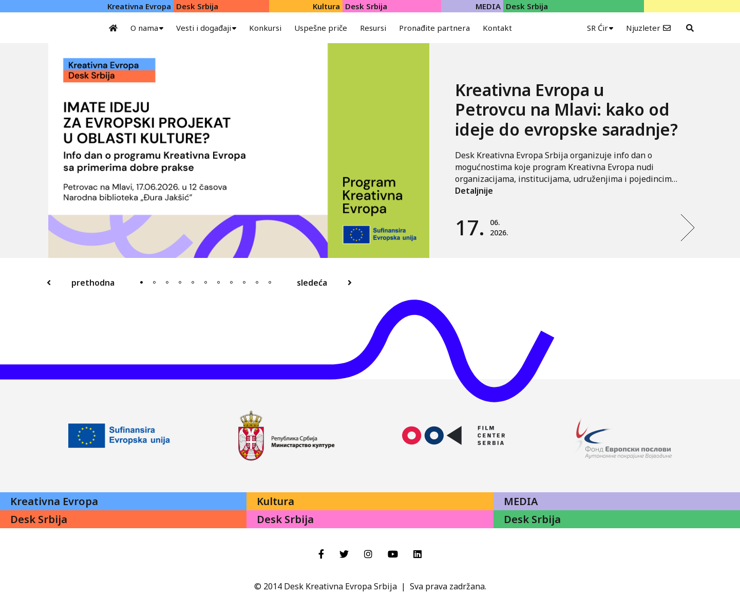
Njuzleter (643, 28)
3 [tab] (167, 282)
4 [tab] (180, 282)
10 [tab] (257, 282)
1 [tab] (141, 282)
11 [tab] (270, 282)
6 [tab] (205, 282)
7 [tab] (218, 282)
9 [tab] (244, 282)
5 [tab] (193, 282)
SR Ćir (597, 28)
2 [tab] (154, 282)
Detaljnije (474, 190)
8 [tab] (231, 282)
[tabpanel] (371, 150)
